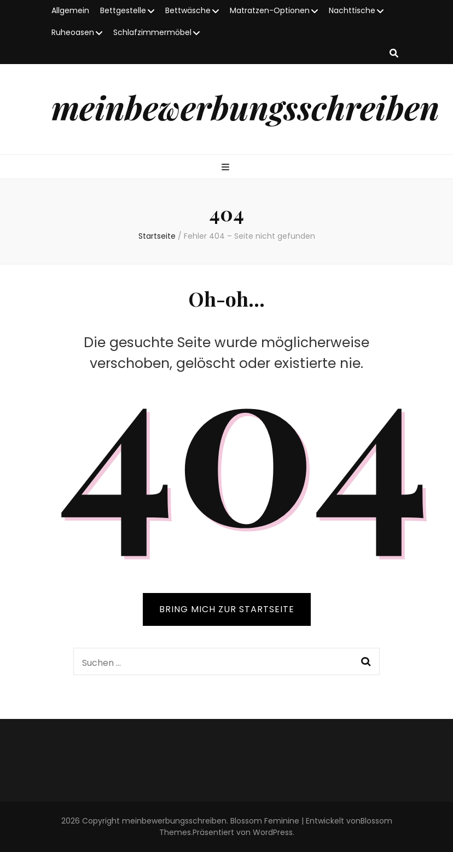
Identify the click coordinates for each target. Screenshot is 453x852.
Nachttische (352, 10)
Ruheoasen (72, 32)
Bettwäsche (188, 10)
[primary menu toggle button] (227, 167)
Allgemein (70, 10)
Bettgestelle (123, 10)
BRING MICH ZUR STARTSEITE (226, 609)
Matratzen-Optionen (270, 10)
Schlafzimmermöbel (152, 32)
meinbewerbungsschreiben (245, 107)
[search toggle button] (394, 54)
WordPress (273, 832)
